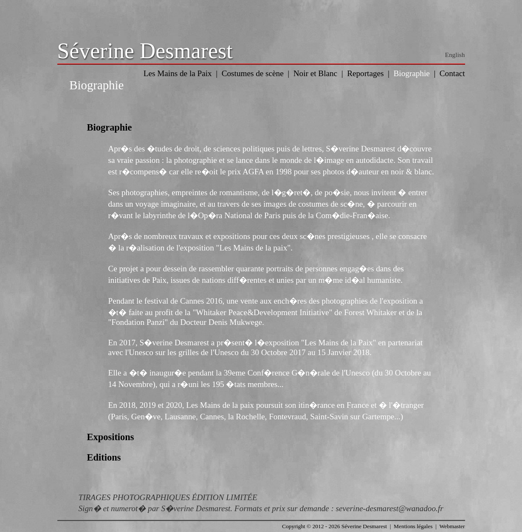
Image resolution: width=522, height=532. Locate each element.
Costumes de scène (253, 73)
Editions (104, 457)
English (455, 54)
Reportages (365, 73)
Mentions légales (413, 526)
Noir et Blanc (315, 73)
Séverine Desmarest (145, 51)
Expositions (110, 437)
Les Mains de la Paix (178, 73)
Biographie (412, 73)
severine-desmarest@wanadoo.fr (389, 508)
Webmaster (452, 526)
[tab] (261, 127)
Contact (452, 73)
